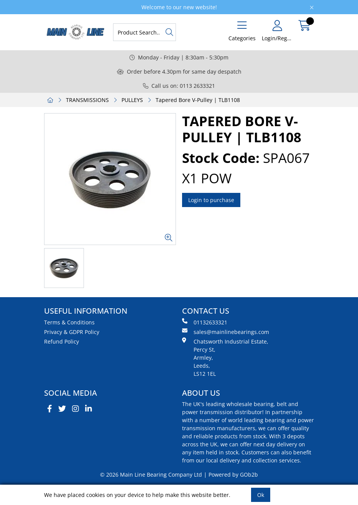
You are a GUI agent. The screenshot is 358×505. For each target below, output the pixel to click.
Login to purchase (211, 200)
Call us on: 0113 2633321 (179, 85)
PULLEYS (132, 100)
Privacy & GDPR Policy (71, 332)
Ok (260, 494)
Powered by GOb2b (233, 474)
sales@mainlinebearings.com (225, 332)
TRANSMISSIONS (87, 100)
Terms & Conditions (69, 322)
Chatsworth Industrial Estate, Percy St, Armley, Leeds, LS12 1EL (225, 357)
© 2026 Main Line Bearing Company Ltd (151, 474)
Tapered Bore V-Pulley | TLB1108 (198, 100)
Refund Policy (61, 341)
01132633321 (204, 322)
